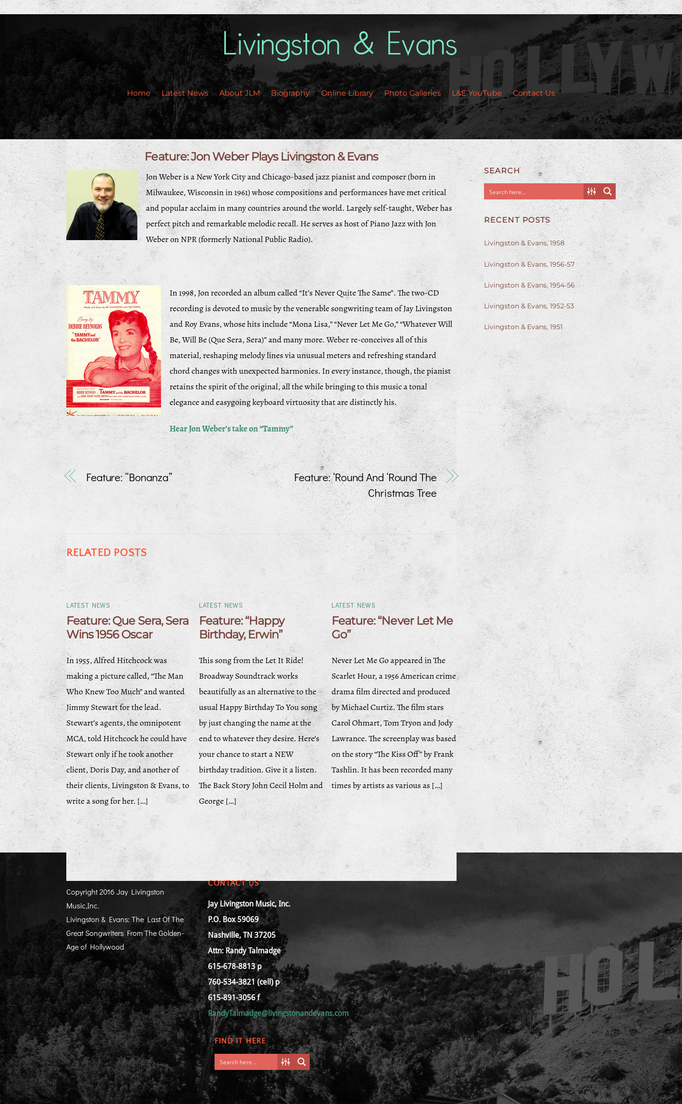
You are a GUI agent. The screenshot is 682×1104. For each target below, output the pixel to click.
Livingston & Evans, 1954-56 (529, 285)
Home (139, 93)
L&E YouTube (477, 93)
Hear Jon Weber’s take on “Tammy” (231, 428)
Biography (290, 93)
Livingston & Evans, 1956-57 (529, 264)
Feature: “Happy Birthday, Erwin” (241, 627)
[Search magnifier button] (608, 191)
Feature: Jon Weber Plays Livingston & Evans (261, 156)
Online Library (347, 93)
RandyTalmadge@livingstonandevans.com (278, 1013)
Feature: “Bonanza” (129, 477)
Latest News (185, 93)
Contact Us (534, 93)
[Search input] (534, 191)
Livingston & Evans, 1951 (523, 327)
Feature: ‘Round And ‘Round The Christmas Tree (365, 485)
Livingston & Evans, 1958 (524, 243)
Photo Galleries (412, 93)
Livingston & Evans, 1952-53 (529, 306)
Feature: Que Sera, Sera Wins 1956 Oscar (127, 627)
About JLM (239, 93)
